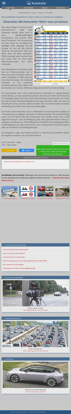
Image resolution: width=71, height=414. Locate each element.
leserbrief (9, 150)
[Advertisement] (33, 220)
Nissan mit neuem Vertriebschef (14, 253)
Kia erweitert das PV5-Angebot (13, 264)
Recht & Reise (60, 8)
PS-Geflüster (10, 8)
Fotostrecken (28, 8)
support (26, 150)
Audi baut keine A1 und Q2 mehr (14, 257)
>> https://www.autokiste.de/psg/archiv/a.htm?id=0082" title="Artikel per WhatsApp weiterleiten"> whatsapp (53, 150)
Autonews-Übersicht (61, 144)
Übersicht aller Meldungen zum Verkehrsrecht (19, 162)
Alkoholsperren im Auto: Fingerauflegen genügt (19, 268)
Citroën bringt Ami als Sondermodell (15, 250)
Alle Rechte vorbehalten (37, 412)
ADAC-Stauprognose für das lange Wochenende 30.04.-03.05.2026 (25, 261)
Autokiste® (23, 412)
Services (45, 8)
